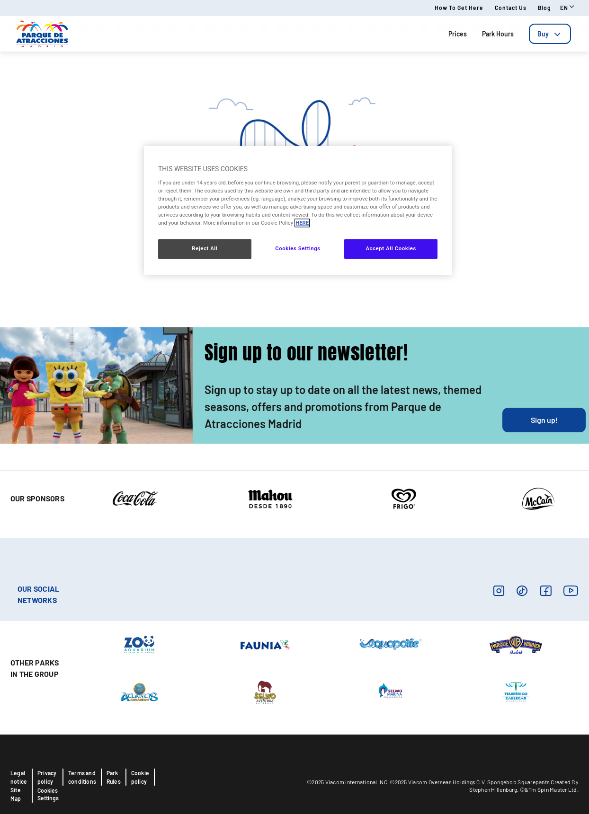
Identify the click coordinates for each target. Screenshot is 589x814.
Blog (544, 7)
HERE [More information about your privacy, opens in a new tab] (302, 222)
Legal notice (18, 777)
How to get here (459, 7)
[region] (298, 210)
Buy (549, 33)
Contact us (511, 7)
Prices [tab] (457, 34)
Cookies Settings (48, 794)
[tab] (550, 34)
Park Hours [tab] (498, 34)
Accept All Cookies (391, 248)
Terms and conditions (82, 777)
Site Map (15, 794)
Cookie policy (140, 777)
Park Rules (114, 777)
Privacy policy (46, 777)
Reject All (204, 248)
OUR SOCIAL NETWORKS (38, 594)
